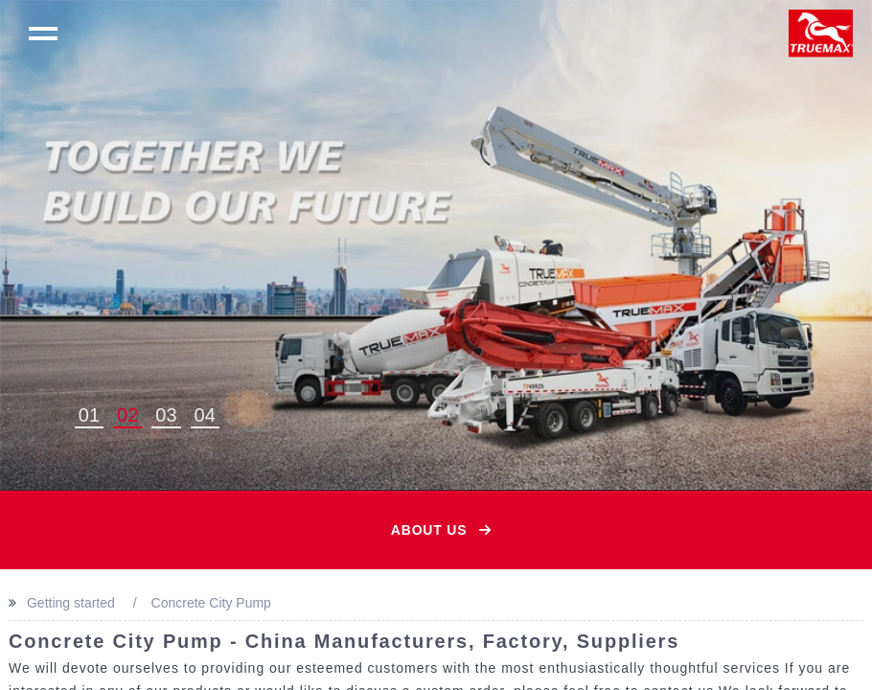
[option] (436, 245)
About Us (429, 530)
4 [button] (210, 415)
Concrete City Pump (211, 602)
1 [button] (94, 415)
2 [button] (132, 415)
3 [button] (171, 415)
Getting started (71, 602)
